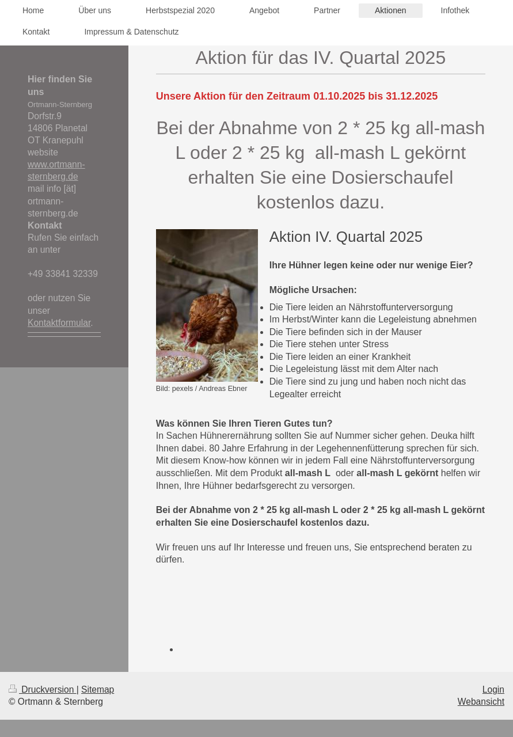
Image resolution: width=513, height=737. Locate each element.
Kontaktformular (59, 323)
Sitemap (97, 689)
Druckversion (43, 689)
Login (493, 689)
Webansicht (481, 701)
